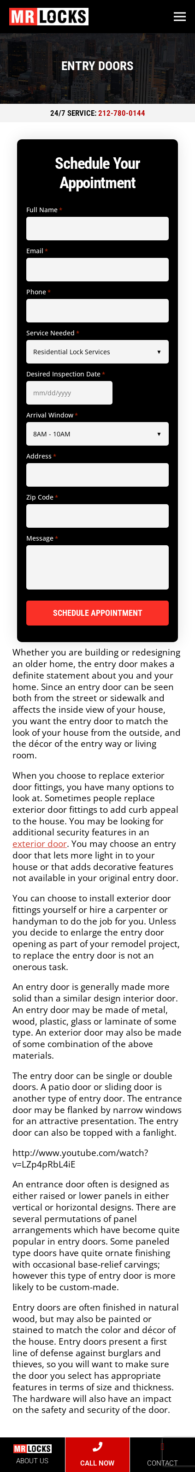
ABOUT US (32, 1461)
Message (42, 538)
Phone (38, 292)
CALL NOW (97, 1463)
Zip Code (42, 497)
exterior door (39, 844)
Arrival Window (52, 415)
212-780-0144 (121, 113)
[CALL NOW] (97, 1447)
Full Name (44, 210)
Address (41, 456)
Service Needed (52, 333)
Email (37, 251)
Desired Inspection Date (65, 374)
